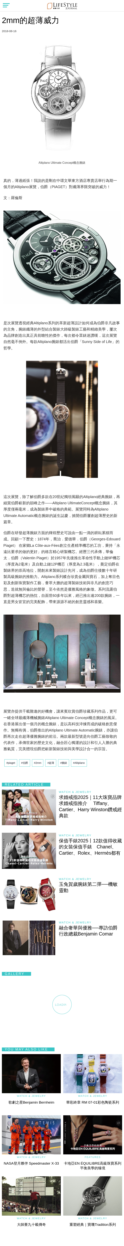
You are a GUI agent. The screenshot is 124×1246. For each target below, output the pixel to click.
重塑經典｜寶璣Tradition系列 (92, 1225)
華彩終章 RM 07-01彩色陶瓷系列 (92, 1102)
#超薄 (50, 762)
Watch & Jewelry (75, 791)
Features (93, 1157)
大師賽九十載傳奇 (31, 1225)
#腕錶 (63, 762)
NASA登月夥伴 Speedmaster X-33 (31, 1163)
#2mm (37, 762)
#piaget (10, 762)
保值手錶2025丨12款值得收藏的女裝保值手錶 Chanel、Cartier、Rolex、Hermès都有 (90, 847)
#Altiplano (79, 762)
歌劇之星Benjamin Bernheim (31, 1102)
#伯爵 (24, 762)
